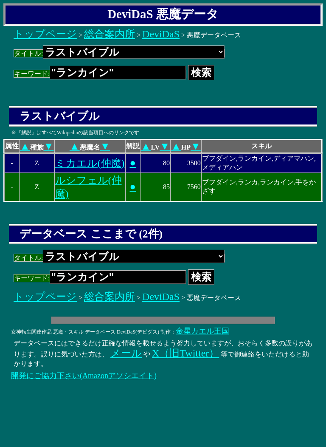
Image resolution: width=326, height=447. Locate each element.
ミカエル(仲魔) (90, 163)
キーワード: (100, 74)
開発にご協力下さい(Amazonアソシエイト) (84, 375)
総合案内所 (109, 34)
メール (126, 353)
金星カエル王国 (202, 331)
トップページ (45, 34)
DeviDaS (161, 34)
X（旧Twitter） (185, 353)
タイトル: (119, 53)
